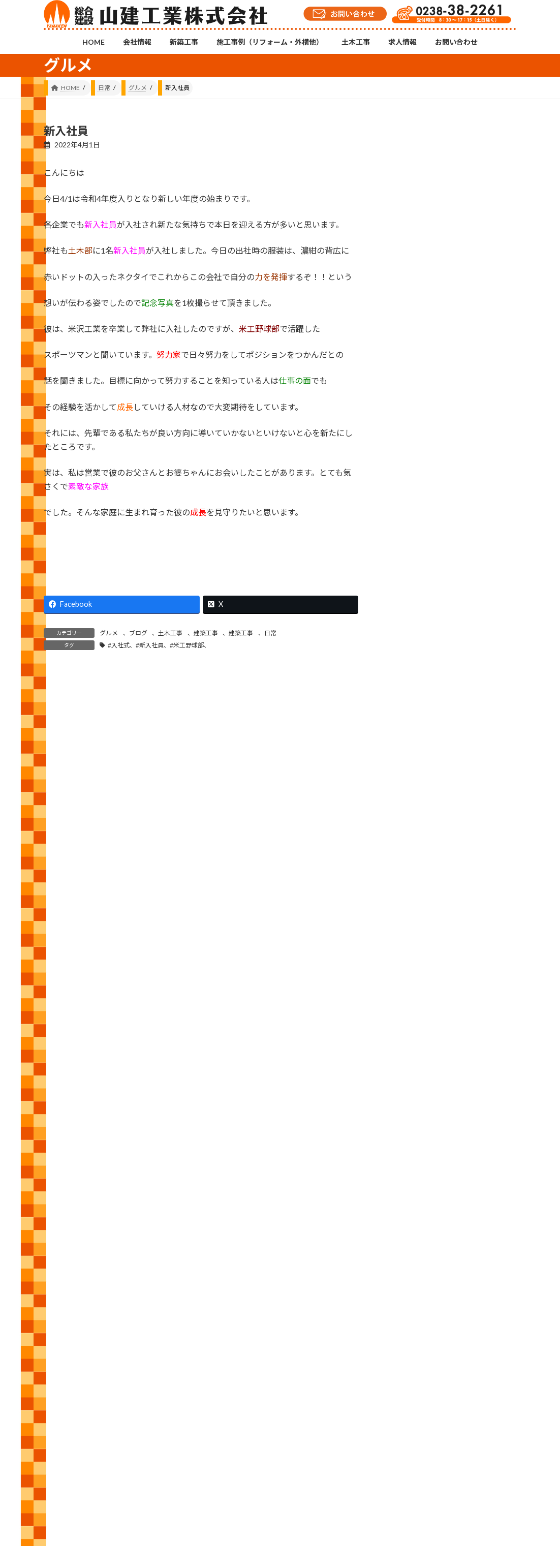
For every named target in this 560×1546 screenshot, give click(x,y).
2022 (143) (416, 1211)
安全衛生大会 (490, 311)
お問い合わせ (398, 1477)
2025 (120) (416, 1119)
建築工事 (206, 633)
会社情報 (104, 1477)
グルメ (109, 633)
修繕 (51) (413, 900)
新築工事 (148, 1477)
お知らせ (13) (420, 869)
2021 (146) (416, 1242)
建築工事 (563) (422, 962)
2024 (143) (416, 1150)
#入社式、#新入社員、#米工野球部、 (159, 645)
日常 (270, 633)
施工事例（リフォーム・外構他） (226, 1477)
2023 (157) (416, 1181)
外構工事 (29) (420, 931)
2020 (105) (416, 1273)
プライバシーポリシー (467, 1477)
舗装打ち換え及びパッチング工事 (490, 645)
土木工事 (170, 633)
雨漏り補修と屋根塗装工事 (490, 475)
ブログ (138, 633)
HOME (62, 1477)
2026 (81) (414, 1088)
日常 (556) (415, 992)
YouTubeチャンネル (442, 1432)
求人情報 (348, 1477)
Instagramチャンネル (280, 1427)
